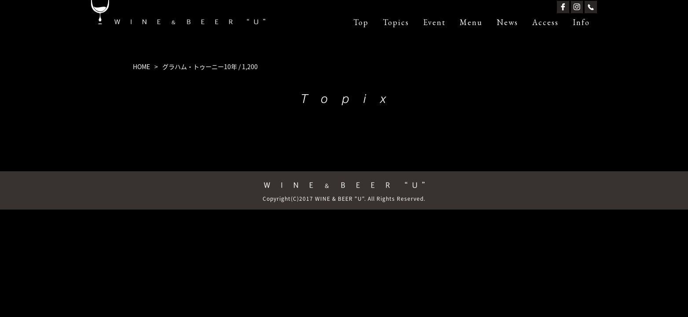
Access (545, 22)
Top (361, 22)
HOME (141, 66)
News (507, 22)
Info (581, 22)
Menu (471, 22)
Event (434, 22)
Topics (396, 22)
